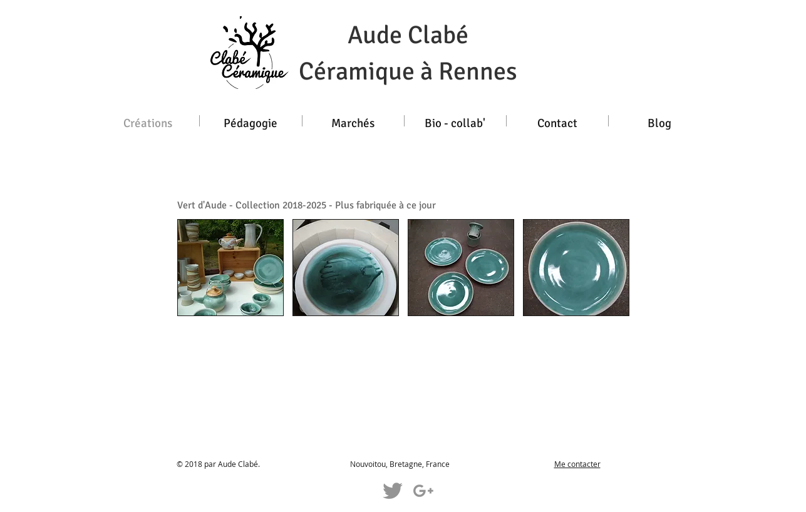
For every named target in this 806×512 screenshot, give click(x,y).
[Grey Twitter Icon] (393, 491)
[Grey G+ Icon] (423, 491)
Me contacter (577, 464)
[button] (230, 267)
